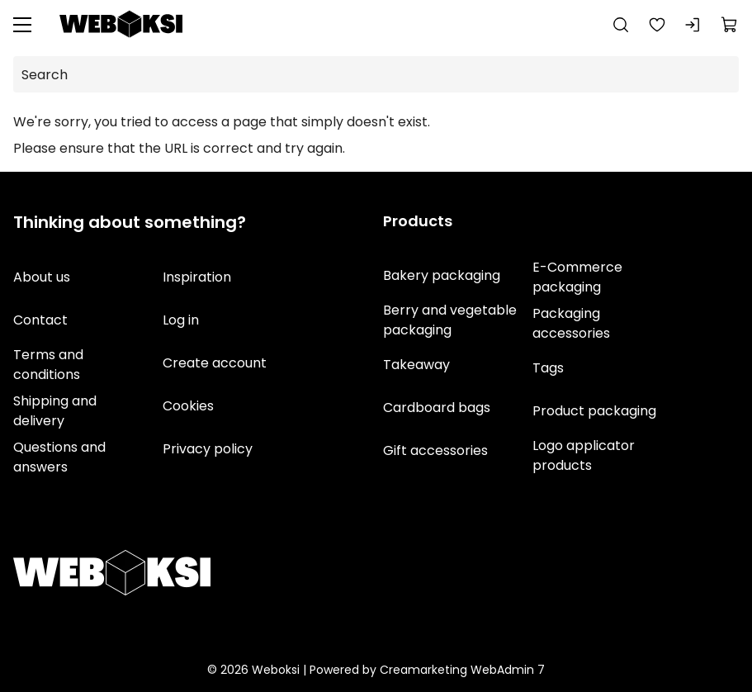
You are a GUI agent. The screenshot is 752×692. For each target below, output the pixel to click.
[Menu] (22, 25)
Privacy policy (208, 448)
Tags (547, 367)
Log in (181, 319)
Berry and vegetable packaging (450, 320)
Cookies (188, 405)
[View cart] (730, 25)
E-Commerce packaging (577, 277)
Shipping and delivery (55, 410)
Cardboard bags (436, 407)
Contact (40, 319)
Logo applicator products (583, 455)
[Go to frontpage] (121, 25)
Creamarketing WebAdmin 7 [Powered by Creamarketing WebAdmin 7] (462, 669)
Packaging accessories (570, 323)
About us (41, 277)
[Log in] (693, 25)
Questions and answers (59, 457)
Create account (215, 362)
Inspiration (197, 277)
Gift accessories (435, 450)
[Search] (621, 25)
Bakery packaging (441, 275)
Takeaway (416, 364)
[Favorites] (657, 25)
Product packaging (593, 410)
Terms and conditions (48, 364)
